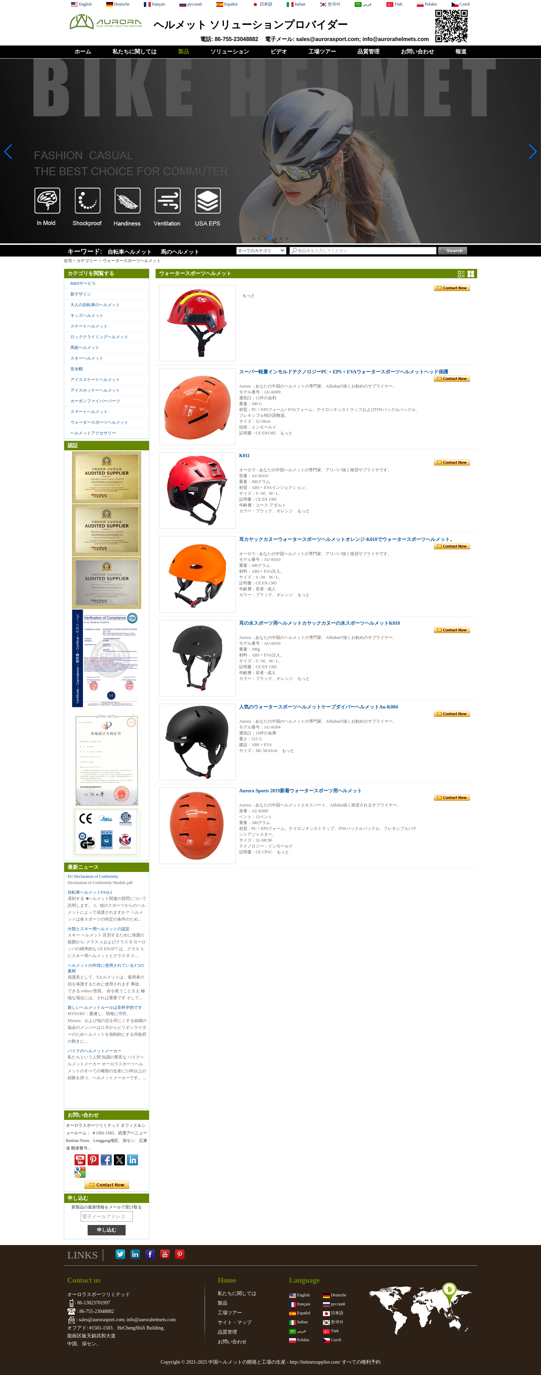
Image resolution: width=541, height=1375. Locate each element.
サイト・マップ (235, 1322)
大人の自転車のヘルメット (95, 304)
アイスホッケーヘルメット (95, 390)
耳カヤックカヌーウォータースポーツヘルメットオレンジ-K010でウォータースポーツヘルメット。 (347, 539)
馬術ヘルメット (84, 347)
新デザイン (80, 294)
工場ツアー (322, 51)
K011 (244, 455)
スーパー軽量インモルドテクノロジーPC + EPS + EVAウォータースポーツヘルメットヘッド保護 (343, 371)
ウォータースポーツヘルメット (99, 422)
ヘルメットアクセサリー (93, 433)
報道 (460, 51)
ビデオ (278, 51)
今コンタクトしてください (107, 1185)
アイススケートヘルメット (95, 379)
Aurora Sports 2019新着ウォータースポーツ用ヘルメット (300, 790)
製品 (183, 51)
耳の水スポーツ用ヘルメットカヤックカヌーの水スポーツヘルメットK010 (319, 623)
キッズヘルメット (87, 315)
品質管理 (368, 51)
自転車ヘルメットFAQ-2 (90, 892)
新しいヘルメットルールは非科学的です (105, 1007)
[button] (254, 238)
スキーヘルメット (87, 358)
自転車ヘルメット (130, 252)
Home (227, 1280)
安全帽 (76, 369)
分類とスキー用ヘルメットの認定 (99, 928)
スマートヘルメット (89, 411)
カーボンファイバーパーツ (95, 401)
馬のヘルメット (180, 252)
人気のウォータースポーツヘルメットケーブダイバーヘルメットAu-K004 (318, 707)
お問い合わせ (417, 51)
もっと (249, 295)
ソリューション (229, 51)
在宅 (68, 260)
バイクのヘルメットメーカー (94, 1050)
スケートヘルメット (89, 326)
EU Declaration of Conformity (93, 876)
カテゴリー (87, 260)
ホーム (83, 51)
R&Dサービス (83, 283)
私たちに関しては (134, 51)
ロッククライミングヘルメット (99, 336)
